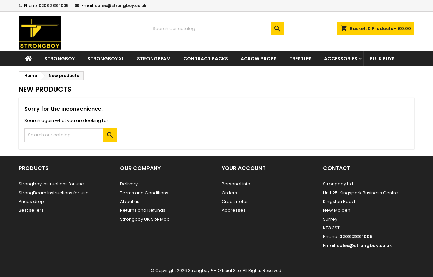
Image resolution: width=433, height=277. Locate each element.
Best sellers (31, 210)
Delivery (129, 184)
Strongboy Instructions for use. (52, 184)
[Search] (216, 28)
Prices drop (31, 201)
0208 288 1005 (54, 5)
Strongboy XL (105, 58)
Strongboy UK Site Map (145, 219)
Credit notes (235, 201)
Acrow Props (259, 58)
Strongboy (59, 58)
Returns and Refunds (142, 210)
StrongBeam (154, 58)
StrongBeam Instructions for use (54, 193)
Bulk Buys (382, 58)
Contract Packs (205, 58)
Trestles (300, 58)
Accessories (340, 58)
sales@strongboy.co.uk (120, 5)
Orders (229, 193)
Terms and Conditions (144, 193)
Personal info (236, 184)
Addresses (234, 210)
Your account (244, 168)
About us (129, 201)
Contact (336, 168)
